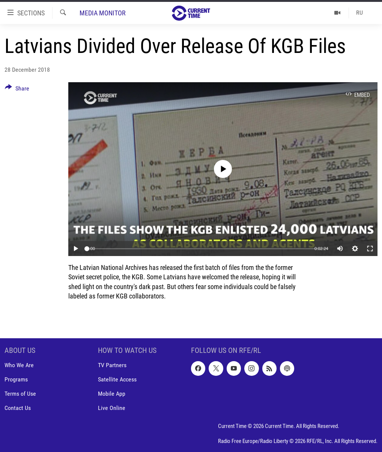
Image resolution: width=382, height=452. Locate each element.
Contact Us (18, 407)
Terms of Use (20, 393)
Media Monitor (103, 13)
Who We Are (19, 365)
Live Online (111, 407)
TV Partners (112, 365)
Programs (16, 379)
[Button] (17, 89)
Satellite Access (117, 379)
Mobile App (111, 393)
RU (359, 12)
